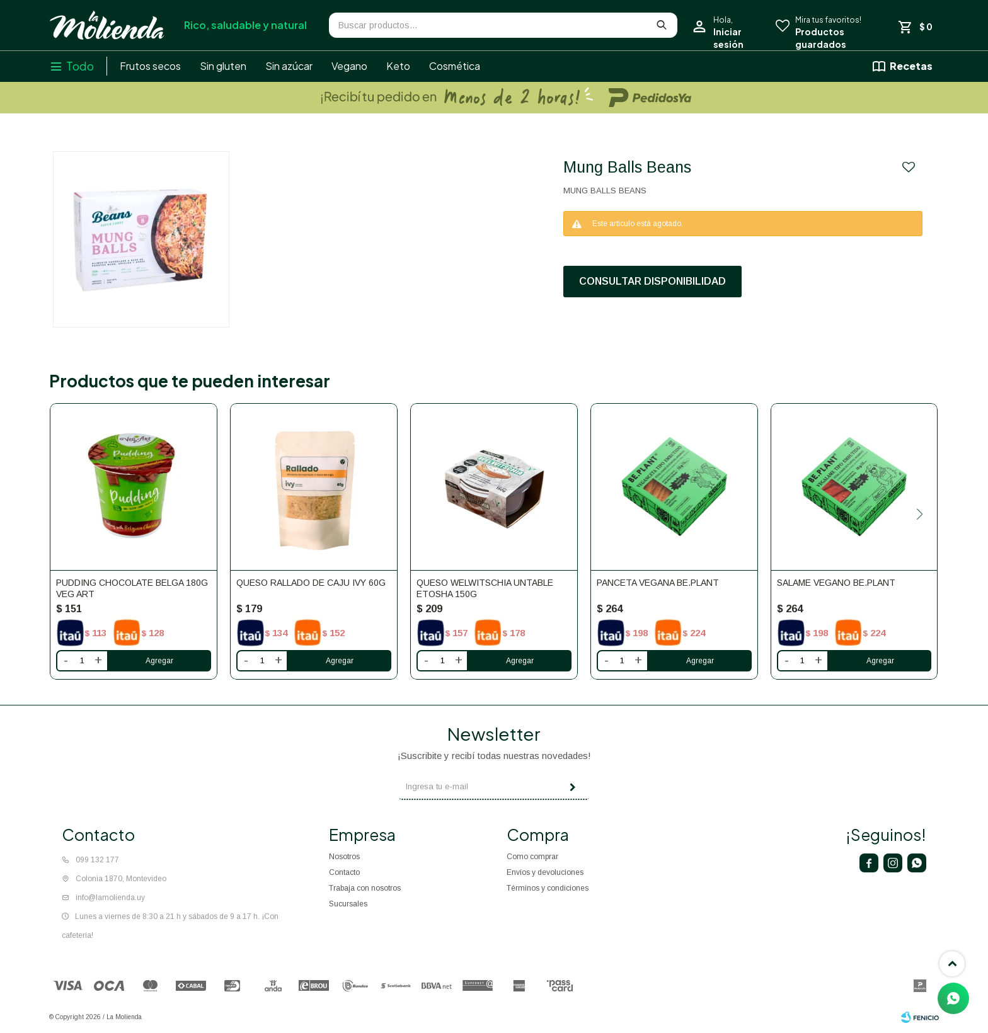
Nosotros (344, 856)
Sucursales (348, 903)
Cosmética (454, 65)
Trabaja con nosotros (365, 888)
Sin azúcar (289, 65)
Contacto (344, 872)
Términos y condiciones (548, 888)
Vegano (349, 65)
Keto (398, 65)
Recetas (911, 65)
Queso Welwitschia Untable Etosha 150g (484, 588)
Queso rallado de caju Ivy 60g (311, 583)
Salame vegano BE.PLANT (836, 583)
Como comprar (532, 856)
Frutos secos (150, 65)
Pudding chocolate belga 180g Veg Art (132, 588)
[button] (920, 514)
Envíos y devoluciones (545, 872)
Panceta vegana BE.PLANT (658, 583)
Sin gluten (223, 65)
